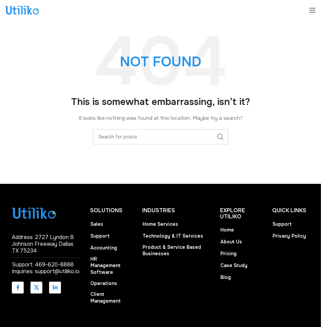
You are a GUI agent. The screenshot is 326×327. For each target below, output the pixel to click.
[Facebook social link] (18, 287)
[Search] (160, 137)
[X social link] (36, 287)
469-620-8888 (54, 264)
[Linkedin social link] (55, 287)
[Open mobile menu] (312, 10)
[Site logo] (22, 10)
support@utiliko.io (57, 271)
